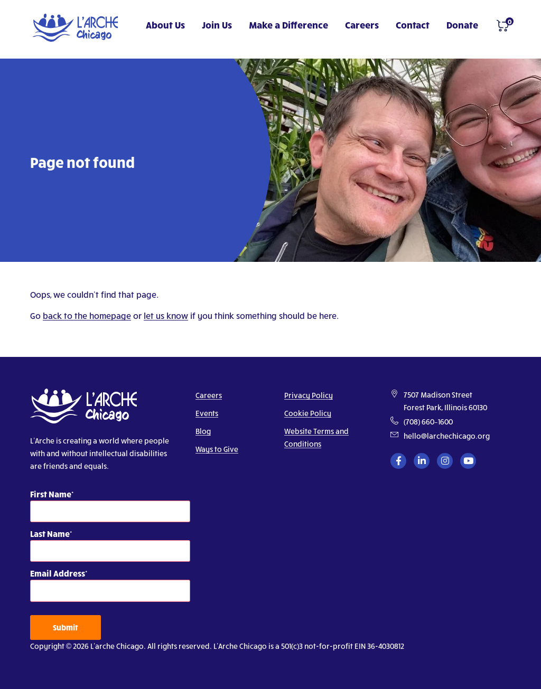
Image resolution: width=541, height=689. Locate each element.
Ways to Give (216, 449)
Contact (413, 24)
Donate (462, 24)
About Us (165, 24)
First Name (50, 494)
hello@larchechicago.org (447, 435)
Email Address (57, 573)
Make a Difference (288, 24)
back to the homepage (87, 315)
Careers (362, 24)
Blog (203, 431)
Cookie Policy (307, 413)
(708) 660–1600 (428, 421)
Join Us (217, 24)
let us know (166, 315)
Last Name (50, 533)
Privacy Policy (308, 395)
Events (206, 413)
